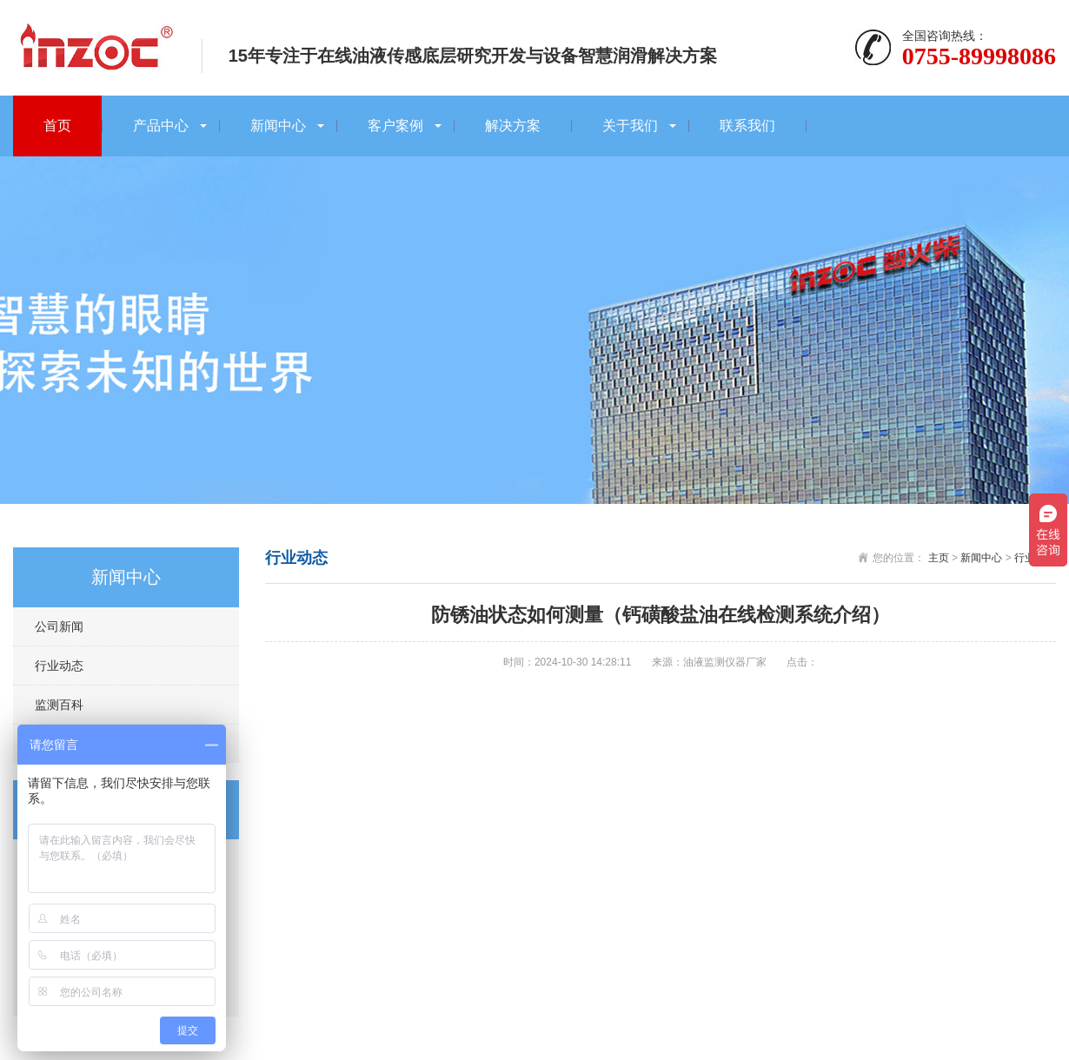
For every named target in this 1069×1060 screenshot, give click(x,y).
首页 (57, 125)
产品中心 (161, 125)
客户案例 (395, 125)
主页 (938, 558)
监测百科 (59, 705)
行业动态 (59, 665)
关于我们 (630, 125)
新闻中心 (278, 125)
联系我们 (747, 125)
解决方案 (513, 125)
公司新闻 (59, 626)
